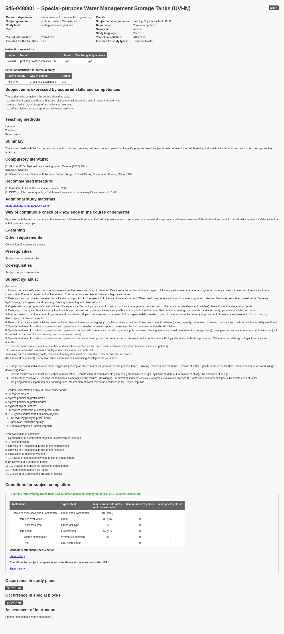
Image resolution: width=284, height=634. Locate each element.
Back (273, 7)
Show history (17, 556)
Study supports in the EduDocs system (28, 205)
